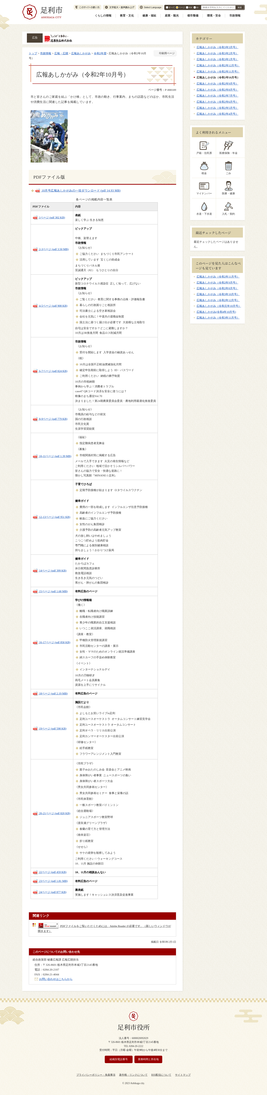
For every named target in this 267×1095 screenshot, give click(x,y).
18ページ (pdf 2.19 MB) (50, 693)
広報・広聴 (61, 53)
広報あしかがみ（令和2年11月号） (218, 71)
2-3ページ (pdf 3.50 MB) (51, 249)
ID (197, 7)
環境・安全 (214, 15)
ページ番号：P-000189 (162, 89)
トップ (33, 53)
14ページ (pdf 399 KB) (50, 570)
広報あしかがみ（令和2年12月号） (218, 65)
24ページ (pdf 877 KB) (50, 892)
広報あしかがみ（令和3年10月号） (218, 294)
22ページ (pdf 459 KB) (50, 872)
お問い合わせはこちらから (55, 979)
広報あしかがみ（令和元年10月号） (219, 305)
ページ (182, 7)
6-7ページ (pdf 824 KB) (50, 371)
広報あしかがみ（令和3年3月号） (217, 47)
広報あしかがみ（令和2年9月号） (217, 83)
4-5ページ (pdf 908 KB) (50, 305)
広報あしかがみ (81, 53)
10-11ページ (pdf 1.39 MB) (52, 456)
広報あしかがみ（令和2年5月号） (217, 107)
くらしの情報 (103, 15)
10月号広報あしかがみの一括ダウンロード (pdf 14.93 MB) (78, 190)
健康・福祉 (149, 15)
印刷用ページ (167, 53)
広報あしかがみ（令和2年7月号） (217, 95)
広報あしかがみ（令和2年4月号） (217, 113)
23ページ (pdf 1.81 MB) (50, 880)
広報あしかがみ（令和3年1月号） (217, 59)
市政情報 (234, 15)
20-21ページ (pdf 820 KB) (51, 813)
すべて (172, 7)
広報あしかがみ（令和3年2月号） (217, 53)
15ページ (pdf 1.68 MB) (50, 591)
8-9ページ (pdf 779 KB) (50, 418)
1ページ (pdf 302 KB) (49, 217)
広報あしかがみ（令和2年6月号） (217, 101)
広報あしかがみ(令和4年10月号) (216, 311)
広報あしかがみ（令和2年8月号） (217, 89)
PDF (190, 7)
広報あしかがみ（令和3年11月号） (218, 317)
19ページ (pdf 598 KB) (50, 728)
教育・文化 (127, 15)
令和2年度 (100, 53)
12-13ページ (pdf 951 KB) (51, 516)
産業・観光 (172, 15)
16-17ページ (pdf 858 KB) (51, 642)
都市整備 (192, 15)
